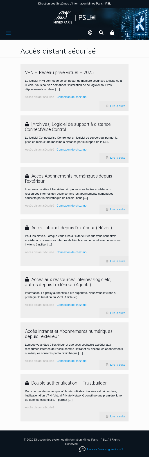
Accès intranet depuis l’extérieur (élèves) (68, 227)
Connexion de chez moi (71, 97)
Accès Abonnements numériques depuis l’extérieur (68, 178)
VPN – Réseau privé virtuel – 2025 (59, 72)
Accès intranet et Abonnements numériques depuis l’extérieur (69, 334)
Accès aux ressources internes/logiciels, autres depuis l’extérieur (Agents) (68, 282)
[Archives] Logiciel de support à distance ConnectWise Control (68, 127)
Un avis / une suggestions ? (104, 449)
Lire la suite (117, 106)
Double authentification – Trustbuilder (66, 383)
